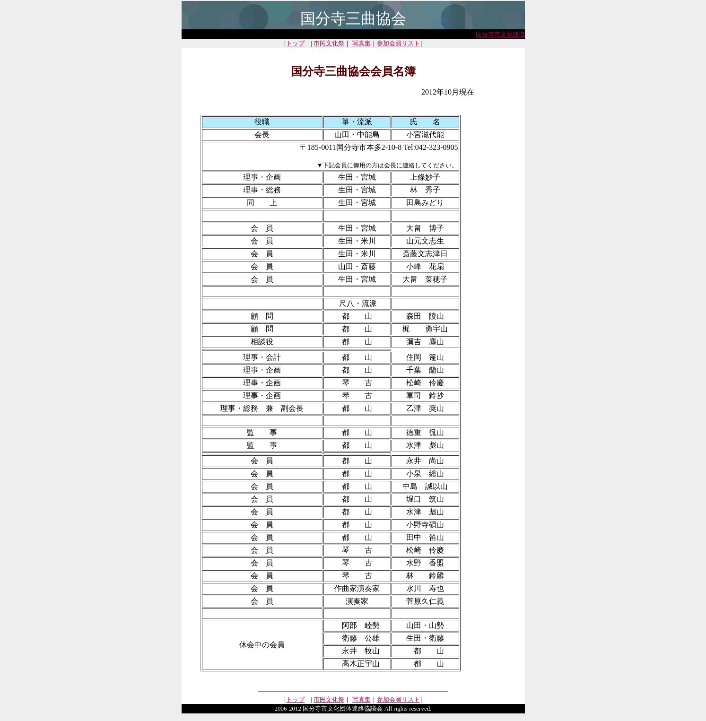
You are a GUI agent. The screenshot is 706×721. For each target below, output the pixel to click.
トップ (295, 43)
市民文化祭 (329, 43)
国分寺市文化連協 (500, 34)
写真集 (361, 43)
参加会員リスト (398, 43)
